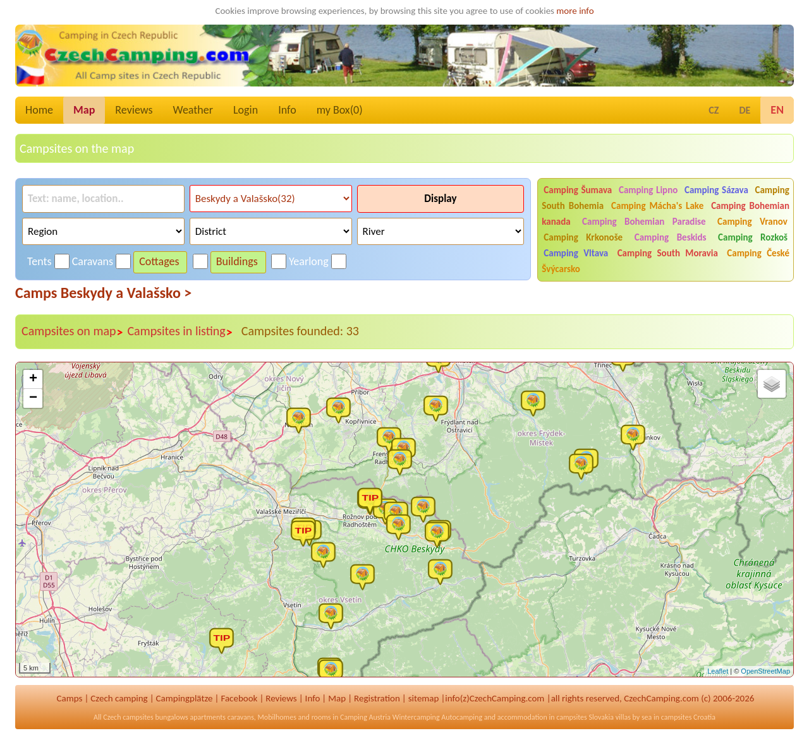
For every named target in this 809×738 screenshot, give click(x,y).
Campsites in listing (180, 331)
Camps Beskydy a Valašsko (103, 292)
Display (440, 198)
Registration (377, 698)
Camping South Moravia (667, 253)
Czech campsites (128, 717)
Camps (70, 698)
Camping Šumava (578, 190)
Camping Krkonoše (583, 237)
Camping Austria (365, 717)
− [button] (33, 398)
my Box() (340, 110)
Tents (39, 261)
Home (39, 110)
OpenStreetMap (765, 671)
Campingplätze (184, 698)
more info (574, 10)
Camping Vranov (752, 221)
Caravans (92, 261)
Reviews (133, 110)
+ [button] (33, 379)
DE (744, 110)
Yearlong (309, 261)
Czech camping (118, 698)
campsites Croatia (688, 717)
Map (84, 110)
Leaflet (717, 671)
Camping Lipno (648, 190)
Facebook (239, 698)
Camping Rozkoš (753, 237)
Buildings (237, 261)
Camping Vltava (576, 253)
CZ (714, 110)
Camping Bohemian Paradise (644, 221)
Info (287, 110)
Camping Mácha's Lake (657, 205)
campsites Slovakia (585, 717)
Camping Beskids (671, 237)
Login (245, 110)
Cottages (159, 261)
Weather (193, 110)
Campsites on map (72, 331)
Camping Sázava (716, 190)
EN (777, 110)
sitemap (423, 698)
